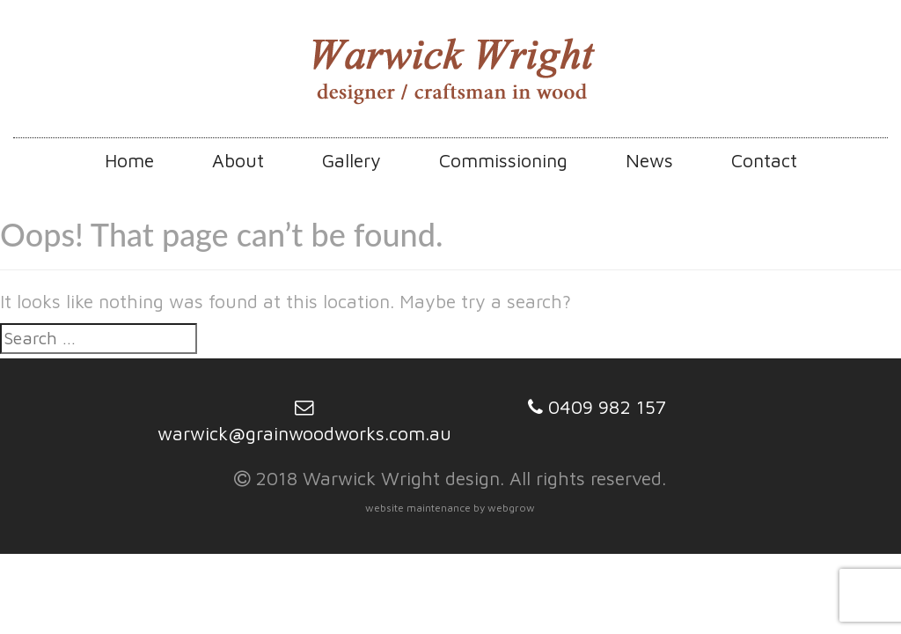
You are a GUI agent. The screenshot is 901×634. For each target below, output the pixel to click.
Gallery (351, 160)
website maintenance (418, 507)
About (238, 160)
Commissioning (503, 160)
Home (129, 160)
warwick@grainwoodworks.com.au (304, 433)
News (649, 160)
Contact (764, 160)
